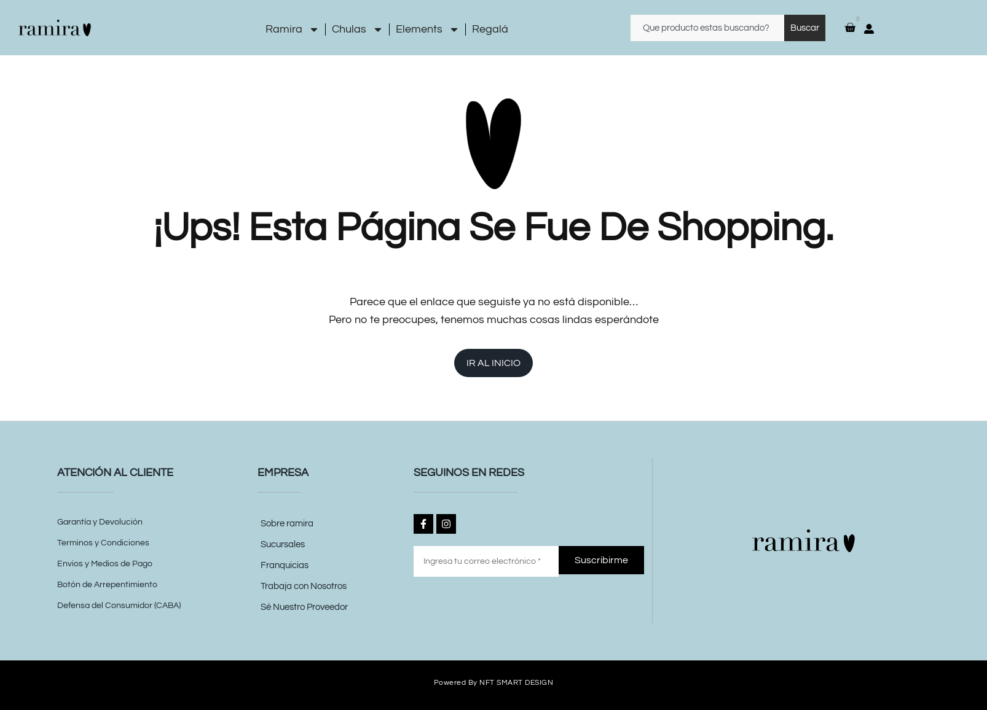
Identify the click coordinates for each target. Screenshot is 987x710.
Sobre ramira (287, 523)
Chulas (357, 29)
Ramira (292, 29)
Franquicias (285, 565)
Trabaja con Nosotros (304, 586)
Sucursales (283, 544)
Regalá (490, 29)
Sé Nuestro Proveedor (304, 607)
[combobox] (707, 28)
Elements (428, 29)
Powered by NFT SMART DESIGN (493, 682)
